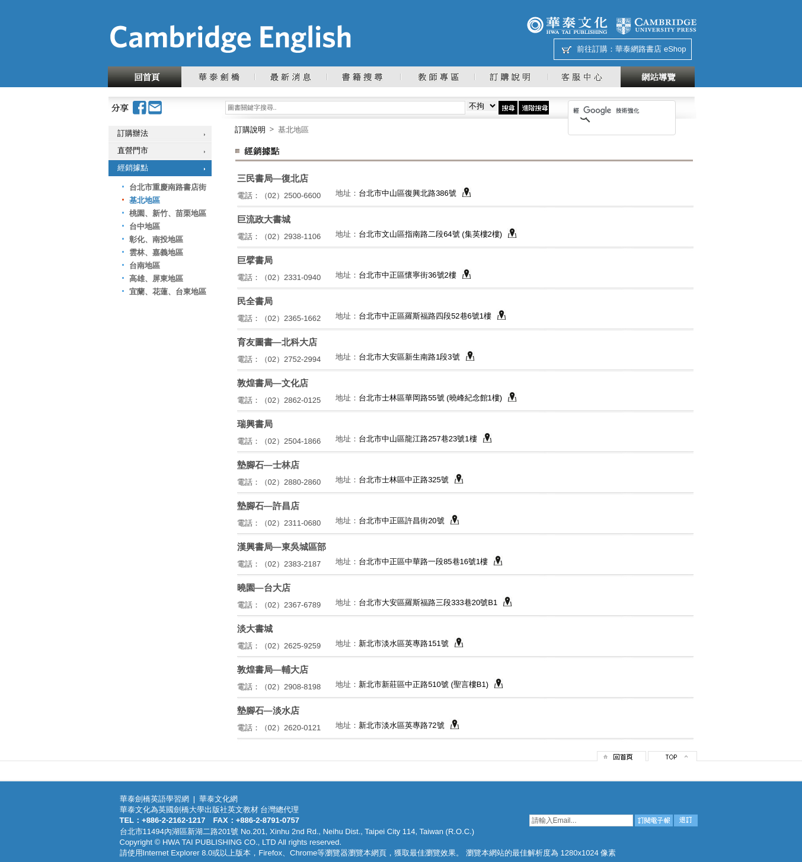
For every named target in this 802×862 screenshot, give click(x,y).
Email (155, 107)
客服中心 (584, 76)
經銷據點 (132, 167)
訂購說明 (511, 76)
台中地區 (144, 226)
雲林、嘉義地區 (156, 252)
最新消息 (290, 76)
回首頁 (144, 76)
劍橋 (656, 25)
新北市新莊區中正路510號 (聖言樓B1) (423, 684)
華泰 (567, 25)
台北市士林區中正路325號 (404, 479)
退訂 (686, 820)
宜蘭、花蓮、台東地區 (167, 291)
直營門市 (132, 150)
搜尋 (508, 107)
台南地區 (144, 265)
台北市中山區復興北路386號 (407, 193)
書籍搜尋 (363, 76)
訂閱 (654, 820)
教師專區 (437, 76)
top (672, 756)
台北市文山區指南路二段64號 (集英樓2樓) (430, 234)
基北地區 (144, 200)
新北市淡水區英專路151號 (404, 643)
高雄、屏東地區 (156, 278)
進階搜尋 (534, 107)
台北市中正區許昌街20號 (401, 520)
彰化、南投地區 (156, 239)
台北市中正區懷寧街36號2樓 (407, 275)
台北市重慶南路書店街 (167, 187)
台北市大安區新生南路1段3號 (409, 356)
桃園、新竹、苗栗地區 (167, 213)
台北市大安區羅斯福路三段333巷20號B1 (428, 602)
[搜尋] (606, 110)
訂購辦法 (132, 133)
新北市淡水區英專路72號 (401, 725)
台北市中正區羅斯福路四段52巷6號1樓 (425, 315)
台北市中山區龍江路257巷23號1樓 (418, 438)
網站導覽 (658, 76)
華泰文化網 (230, 39)
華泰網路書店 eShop (650, 48)
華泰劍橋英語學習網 (154, 798)
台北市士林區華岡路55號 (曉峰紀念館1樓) (430, 397)
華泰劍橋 (217, 76)
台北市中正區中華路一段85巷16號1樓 (423, 561)
